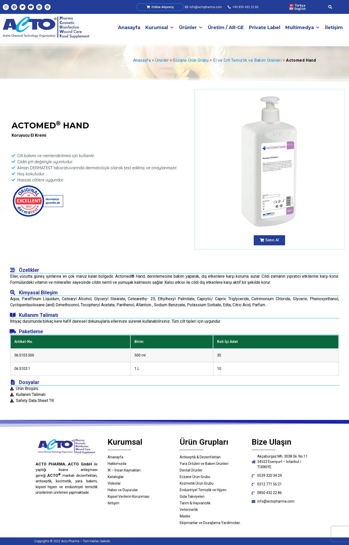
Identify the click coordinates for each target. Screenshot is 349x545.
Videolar (114, 483)
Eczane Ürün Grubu (190, 60)
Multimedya (302, 27)
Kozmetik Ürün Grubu (197, 483)
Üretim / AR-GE (226, 27)
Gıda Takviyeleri (192, 496)
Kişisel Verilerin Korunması (128, 496)
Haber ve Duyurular (123, 490)
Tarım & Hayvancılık (195, 503)
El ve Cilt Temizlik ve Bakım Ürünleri (247, 60)
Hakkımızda (117, 464)
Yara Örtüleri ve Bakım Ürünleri (204, 464)
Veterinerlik (189, 510)
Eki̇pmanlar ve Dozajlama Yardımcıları (210, 523)
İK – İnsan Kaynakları (124, 470)
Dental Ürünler (191, 470)
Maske (185, 516)
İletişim (334, 27)
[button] (269, 240)
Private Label (264, 27)
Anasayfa (129, 27)
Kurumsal (159, 27)
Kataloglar (116, 477)
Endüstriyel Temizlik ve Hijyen (203, 490)
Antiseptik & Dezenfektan (200, 457)
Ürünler (191, 27)
